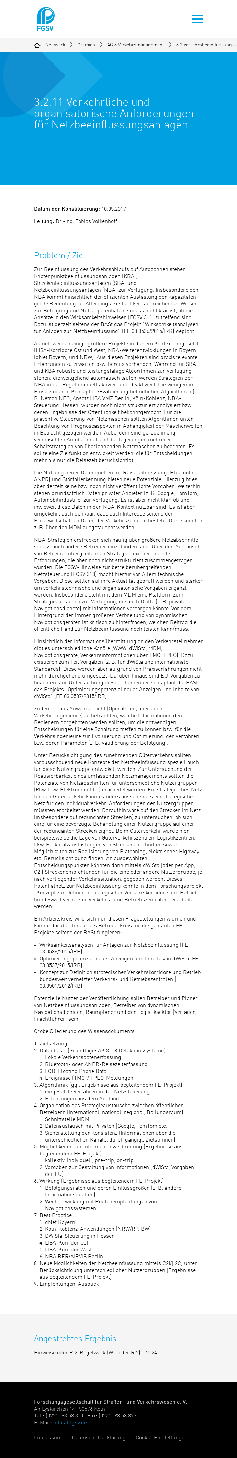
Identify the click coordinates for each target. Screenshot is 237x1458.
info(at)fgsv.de (70, 1423)
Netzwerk (55, 45)
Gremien (86, 45)
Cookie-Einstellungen (162, 1438)
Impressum (48, 1438)
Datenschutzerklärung (99, 1438)
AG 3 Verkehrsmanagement (135, 45)
